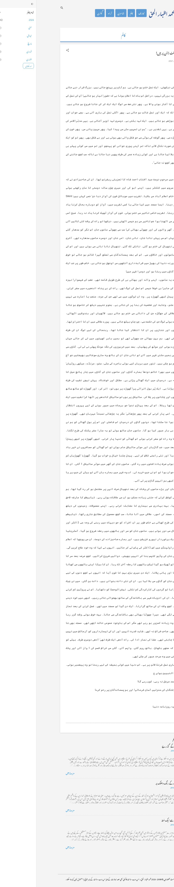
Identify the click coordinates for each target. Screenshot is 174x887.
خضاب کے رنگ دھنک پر (132, 783)
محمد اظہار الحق (126, 13)
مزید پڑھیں (34, 772)
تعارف (105, 13)
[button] (31, 50)
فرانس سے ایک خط (135, 820)
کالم (95, 13)
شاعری (84, 13)
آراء (74, 13)
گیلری (63, 13)
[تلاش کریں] (25, 7)
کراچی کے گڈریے (135, 746)
